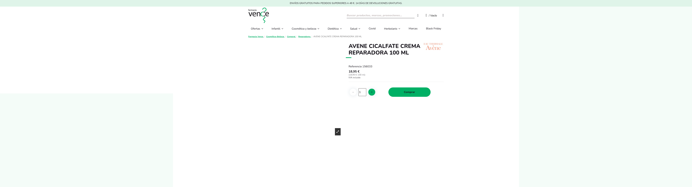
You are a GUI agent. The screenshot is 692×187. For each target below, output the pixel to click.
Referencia (355, 66)
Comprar (409, 92)
